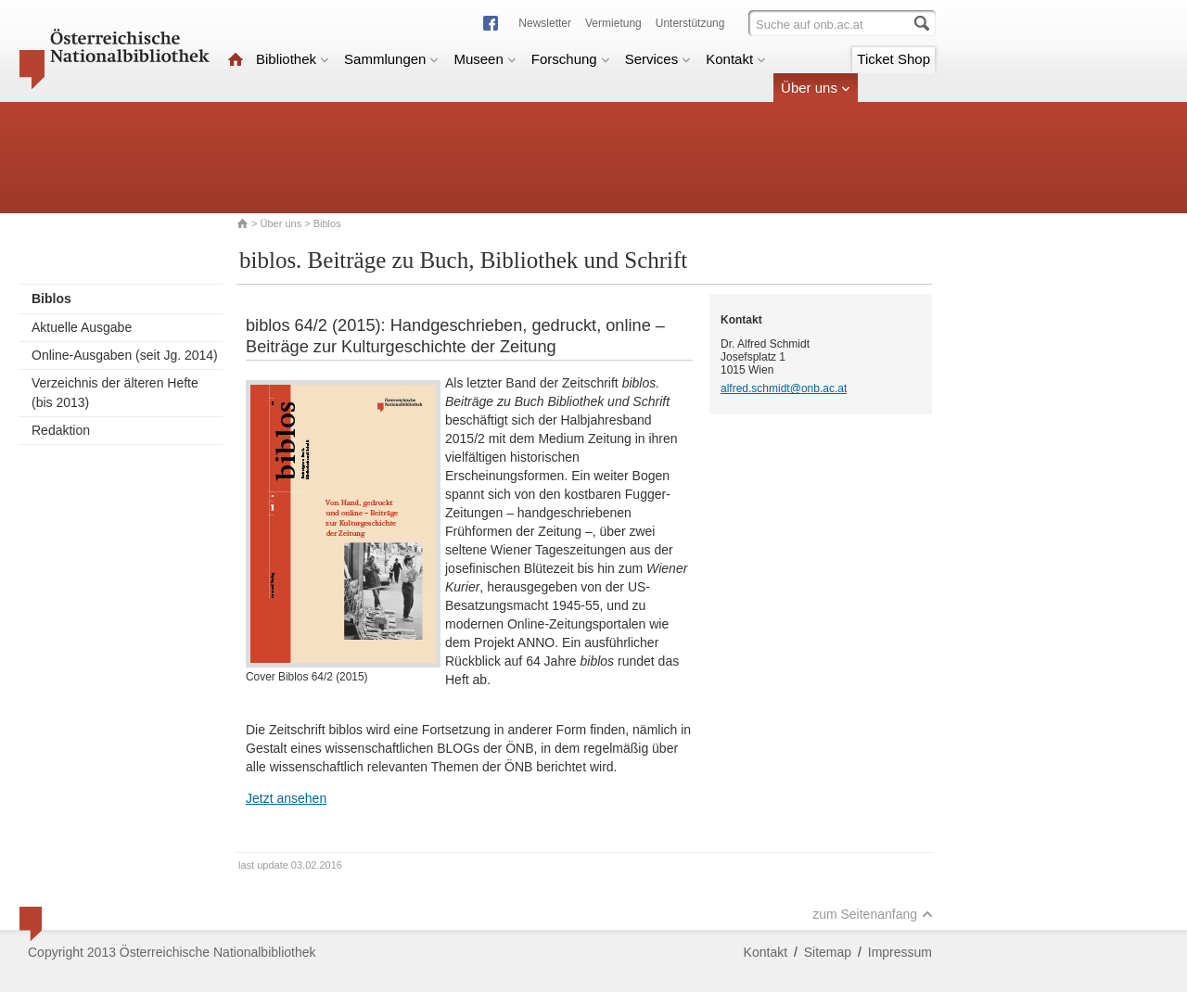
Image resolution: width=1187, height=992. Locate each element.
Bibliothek (292, 59)
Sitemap (827, 952)
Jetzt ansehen (286, 798)
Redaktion (61, 430)
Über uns (815, 87)
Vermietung (613, 23)
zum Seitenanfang (872, 914)
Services (658, 59)
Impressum (900, 952)
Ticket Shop (893, 59)
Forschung (570, 59)
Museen (484, 59)
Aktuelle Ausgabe (82, 327)
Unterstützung (690, 23)
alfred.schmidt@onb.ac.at (784, 388)
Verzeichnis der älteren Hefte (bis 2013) (115, 392)
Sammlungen (391, 59)
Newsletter (544, 23)
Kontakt (736, 59)
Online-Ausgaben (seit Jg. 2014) (125, 355)
